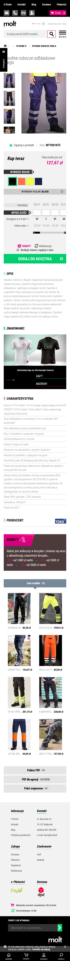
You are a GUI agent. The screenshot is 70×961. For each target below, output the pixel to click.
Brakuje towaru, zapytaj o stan (37, 250)
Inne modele (33, 583)
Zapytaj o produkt (24, 145)
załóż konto (32, 13)
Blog (34, 4)
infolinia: (15, 13)
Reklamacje (16, 870)
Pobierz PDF (33, 770)
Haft (39, 854)
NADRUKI (41, 383)
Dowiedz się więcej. (41, 949)
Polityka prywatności (21, 835)
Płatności (61, 4)
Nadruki (40, 859)
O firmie (8, 4)
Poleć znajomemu (33, 788)
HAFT (39, 376)
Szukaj (51, 34)
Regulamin (16, 865)
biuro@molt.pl (7, 13)
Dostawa (46, 4)
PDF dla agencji (30, 779)
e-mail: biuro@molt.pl (47, 835)
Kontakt (22, 4)
